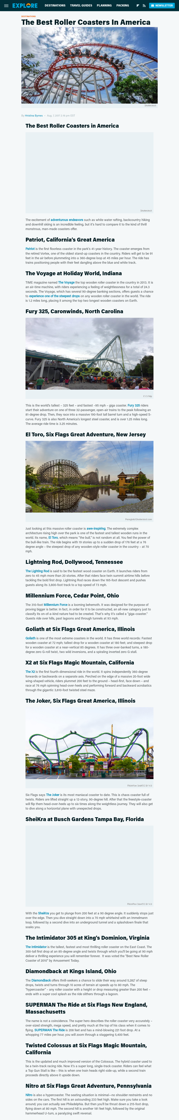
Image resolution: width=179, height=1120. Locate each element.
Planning (104, 5)
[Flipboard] (138, 5)
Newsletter (162, 5)
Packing (122, 5)
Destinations (55, 5)
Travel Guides (81, 5)
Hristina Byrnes (34, 115)
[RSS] (144, 5)
